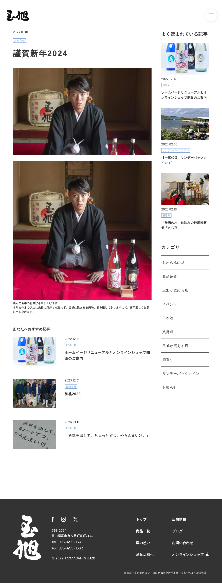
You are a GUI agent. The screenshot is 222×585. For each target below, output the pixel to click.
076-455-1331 (71, 543)
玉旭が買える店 (175, 342)
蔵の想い (143, 544)
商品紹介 (169, 272)
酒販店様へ (145, 556)
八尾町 (167, 328)
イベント (169, 300)
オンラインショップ (190, 556)
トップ (141, 521)
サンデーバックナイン (180, 370)
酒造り (167, 356)
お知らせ (169, 383)
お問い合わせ (182, 544)
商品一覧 (143, 533)
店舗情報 (179, 521)
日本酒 (167, 314)
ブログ (177, 533)
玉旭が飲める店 (175, 286)
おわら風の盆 (173, 259)
